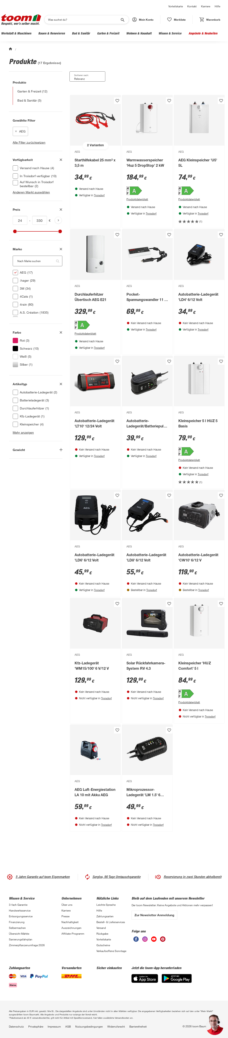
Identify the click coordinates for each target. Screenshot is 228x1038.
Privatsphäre (35, 1026)
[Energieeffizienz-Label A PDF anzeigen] (147, 190)
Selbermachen (17, 928)
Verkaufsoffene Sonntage (111, 951)
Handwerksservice (20, 910)
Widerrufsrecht (116, 1026)
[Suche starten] (122, 19)
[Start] (11, 49)
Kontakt (192, 6)
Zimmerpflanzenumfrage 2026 (27, 945)
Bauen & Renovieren (51, 33)
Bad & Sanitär (81, 33)
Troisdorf (99, 195)
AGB (68, 1026)
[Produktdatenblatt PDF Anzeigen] (147, 199)
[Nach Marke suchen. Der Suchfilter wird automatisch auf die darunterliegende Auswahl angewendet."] (37, 261)
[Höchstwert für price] (39, 220)
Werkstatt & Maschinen (16, 33)
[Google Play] (177, 978)
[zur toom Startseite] (21, 19)
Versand (101, 928)
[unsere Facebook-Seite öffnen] (136, 939)
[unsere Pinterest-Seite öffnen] (162, 939)
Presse (65, 916)
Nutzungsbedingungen (89, 1026)
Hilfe (217, 6)
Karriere (205, 6)
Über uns (66, 904)
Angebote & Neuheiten (203, 33)
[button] (143, 19)
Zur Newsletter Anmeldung (154, 915)
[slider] (15, 231)
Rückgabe (102, 933)
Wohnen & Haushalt (138, 33)
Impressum (54, 1026)
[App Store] (144, 978)
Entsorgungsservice (21, 916)
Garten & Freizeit (108, 33)
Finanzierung (16, 922)
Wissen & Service (170, 33)
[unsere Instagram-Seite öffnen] (145, 939)
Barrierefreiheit (138, 1026)
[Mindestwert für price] (20, 220)
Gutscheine (103, 945)
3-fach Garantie (18, 904)
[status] (176, 19)
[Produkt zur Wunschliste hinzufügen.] (117, 100)
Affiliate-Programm (72, 933)
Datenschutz (16, 1026)
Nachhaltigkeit (70, 922)
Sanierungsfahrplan (20, 939)
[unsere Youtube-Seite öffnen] (154, 939)
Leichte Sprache (106, 904)
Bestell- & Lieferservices (110, 922)
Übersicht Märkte (19, 933)
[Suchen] (83, 20)
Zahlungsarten (105, 916)
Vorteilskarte (175, 6)
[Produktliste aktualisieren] (58, 220)
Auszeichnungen (71, 928)
